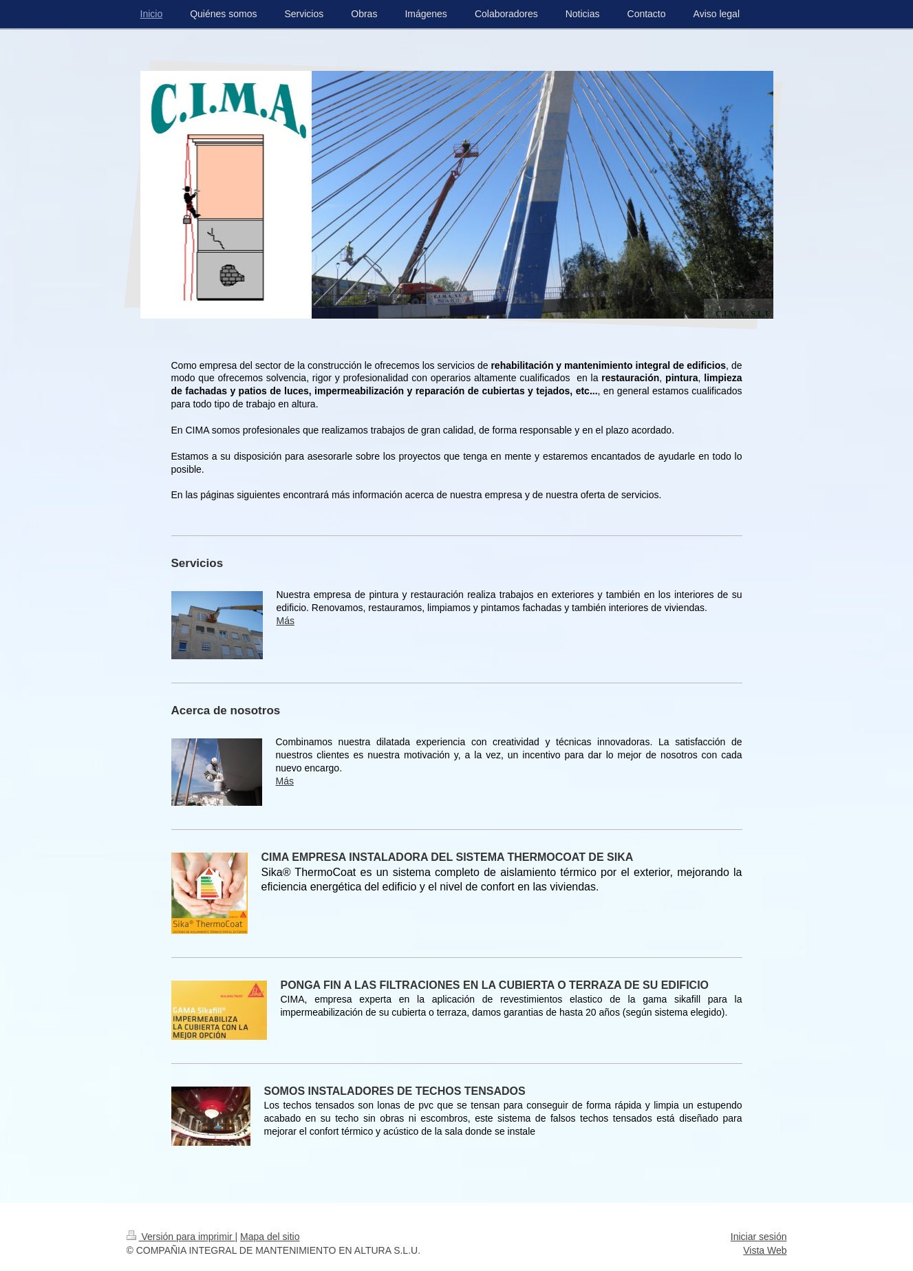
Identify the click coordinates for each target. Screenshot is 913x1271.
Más (285, 620)
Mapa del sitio (269, 1236)
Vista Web (764, 1250)
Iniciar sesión (759, 1236)
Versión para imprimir (181, 1236)
